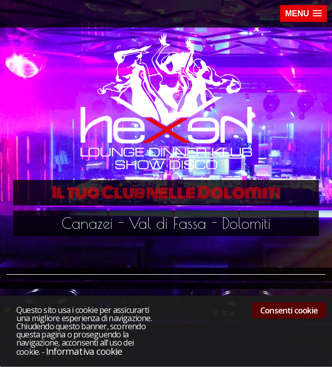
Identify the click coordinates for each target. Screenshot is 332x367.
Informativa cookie (84, 351)
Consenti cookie (289, 310)
